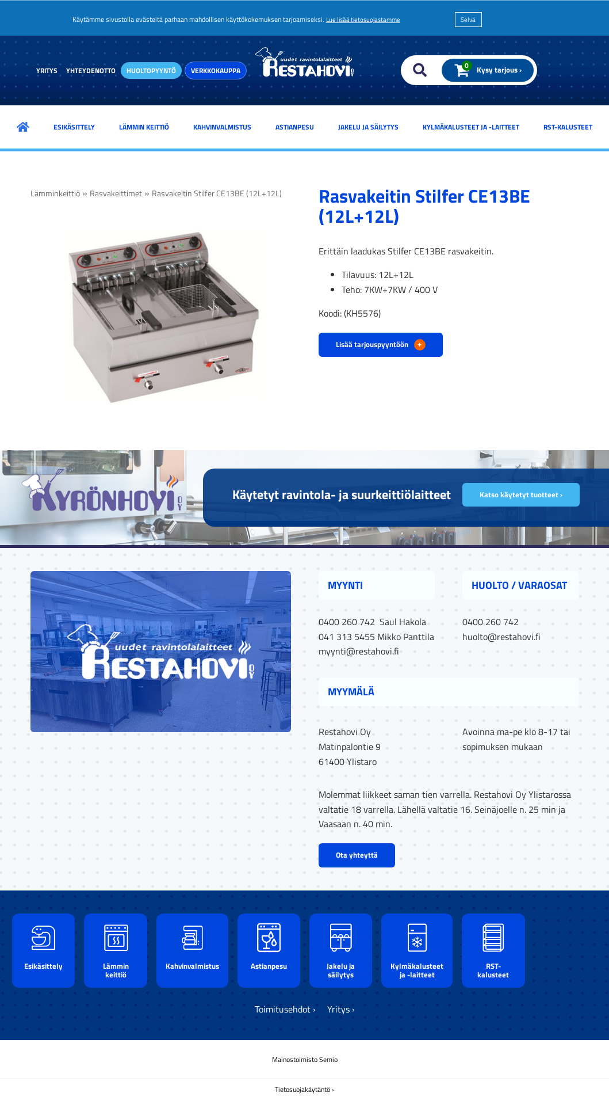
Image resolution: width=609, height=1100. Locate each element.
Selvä (468, 19)
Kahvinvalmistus (222, 126)
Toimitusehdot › (285, 1009)
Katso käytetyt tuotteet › (521, 494)
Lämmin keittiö (144, 126)
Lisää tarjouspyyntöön (381, 344)
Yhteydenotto (91, 70)
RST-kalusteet (567, 126)
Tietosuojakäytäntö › (304, 1089)
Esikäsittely (74, 126)
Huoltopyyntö (151, 70)
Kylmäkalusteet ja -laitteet (471, 126)
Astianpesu (294, 126)
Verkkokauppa (215, 70)
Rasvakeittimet (116, 193)
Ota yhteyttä (357, 855)
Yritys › (341, 1009)
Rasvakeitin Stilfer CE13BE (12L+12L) (217, 193)
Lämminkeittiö (55, 193)
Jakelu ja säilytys (368, 126)
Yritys (47, 70)
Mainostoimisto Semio (305, 1059)
